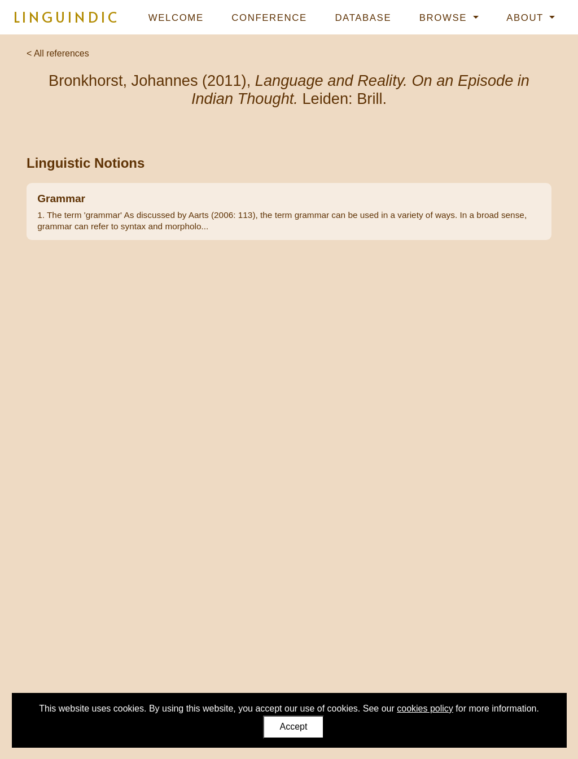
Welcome (176, 17)
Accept (294, 726)
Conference (268, 17)
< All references (58, 53)
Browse (444, 17)
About (526, 17)
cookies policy (425, 708)
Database (363, 17)
